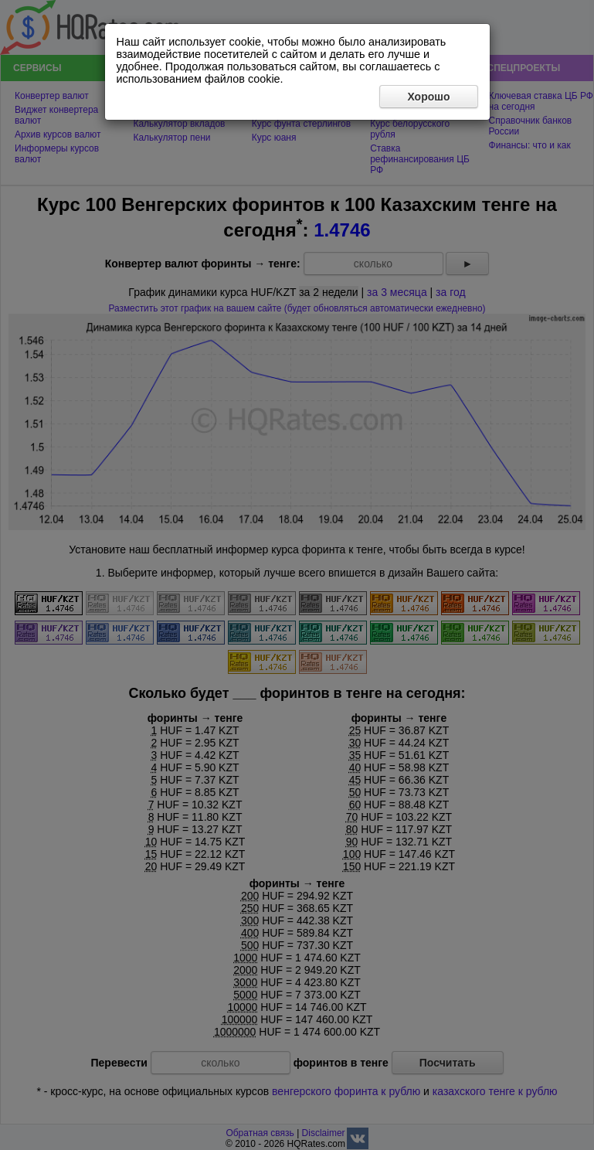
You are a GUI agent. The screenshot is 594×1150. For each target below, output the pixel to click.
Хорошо (428, 96)
